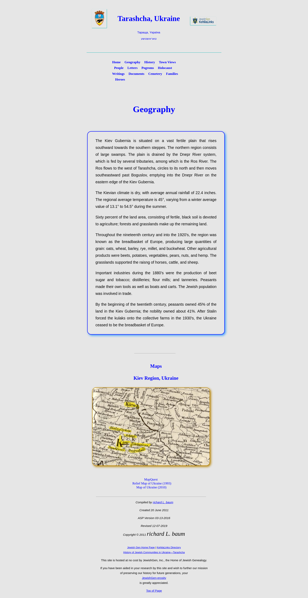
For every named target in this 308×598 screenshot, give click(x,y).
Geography (132, 62)
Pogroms (147, 68)
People (119, 68)
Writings (118, 74)
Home (116, 62)
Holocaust (165, 68)
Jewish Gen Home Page (141, 547)
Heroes (120, 79)
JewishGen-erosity (154, 578)
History (149, 62)
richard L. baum (163, 502)
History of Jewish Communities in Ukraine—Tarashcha (154, 552)
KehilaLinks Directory (169, 547)
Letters (132, 68)
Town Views (167, 62)
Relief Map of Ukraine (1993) (151, 483)
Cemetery (155, 74)
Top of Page (154, 590)
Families (172, 74)
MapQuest (151, 479)
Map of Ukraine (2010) (151, 487)
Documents (136, 74)
